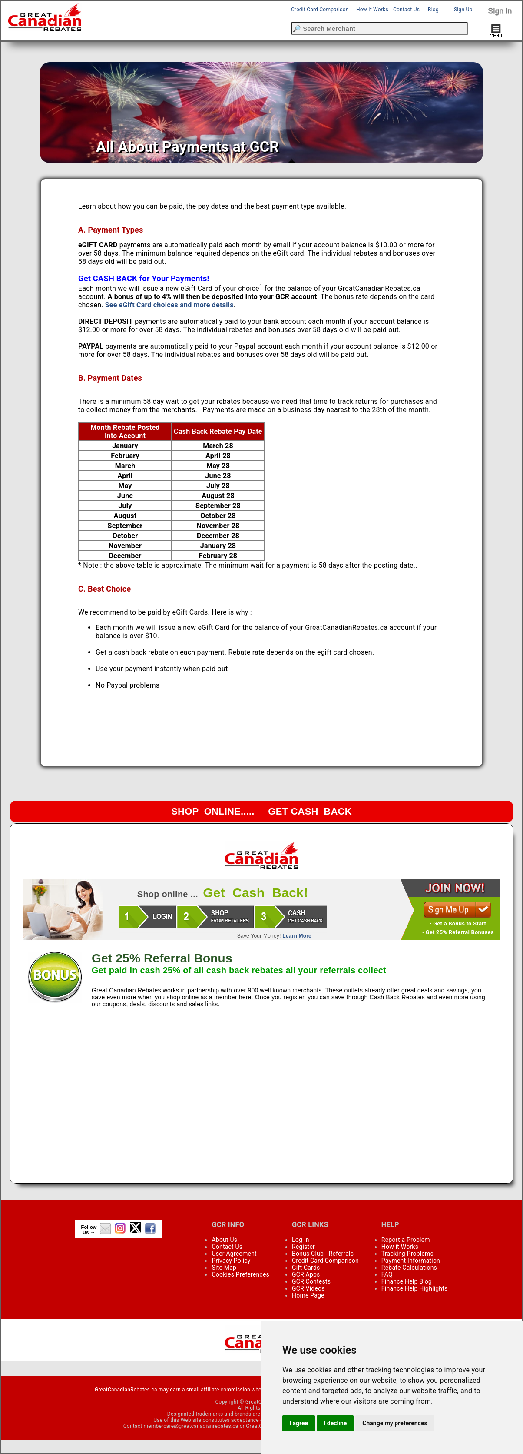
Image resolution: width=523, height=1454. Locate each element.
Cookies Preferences (240, 1274)
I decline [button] (335, 1423)
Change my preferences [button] (394, 1423)
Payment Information (410, 1260)
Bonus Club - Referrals (323, 1253)
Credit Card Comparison (320, 10)
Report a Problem (405, 1239)
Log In (300, 1239)
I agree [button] (298, 1423)
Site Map (224, 1267)
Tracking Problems (407, 1253)
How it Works (399, 1246)
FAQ (387, 1274)
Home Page (308, 1295)
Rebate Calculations (409, 1267)
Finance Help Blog (406, 1281)
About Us (224, 1239)
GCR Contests (311, 1281)
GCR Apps (306, 1274)
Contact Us (406, 10)
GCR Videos (308, 1288)
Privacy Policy (231, 1260)
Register (303, 1246)
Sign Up (463, 10)
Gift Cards (306, 1267)
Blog (433, 10)
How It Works (372, 10)
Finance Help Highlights (414, 1288)
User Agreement (234, 1253)
